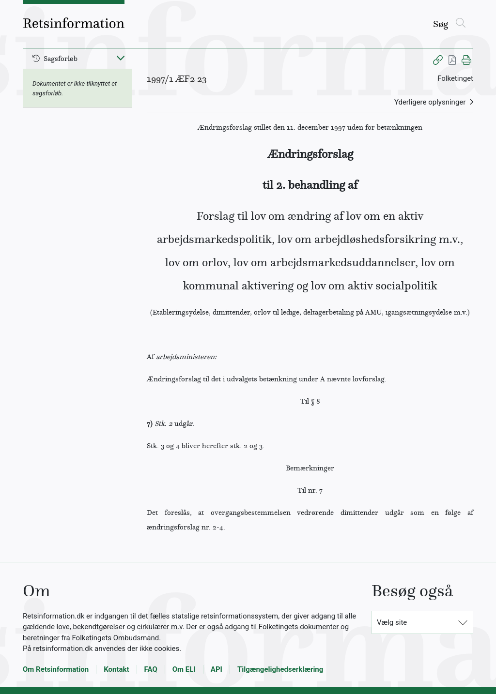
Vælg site (392, 622)
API (216, 669)
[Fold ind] (120, 57)
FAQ (150, 669)
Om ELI (184, 669)
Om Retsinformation (56, 669)
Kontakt (116, 669)
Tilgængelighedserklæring (280, 669)
